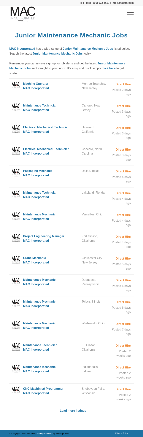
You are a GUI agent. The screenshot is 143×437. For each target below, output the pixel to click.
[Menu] (128, 14)
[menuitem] (121, 433)
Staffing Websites (45, 434)
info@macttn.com (122, 2)
